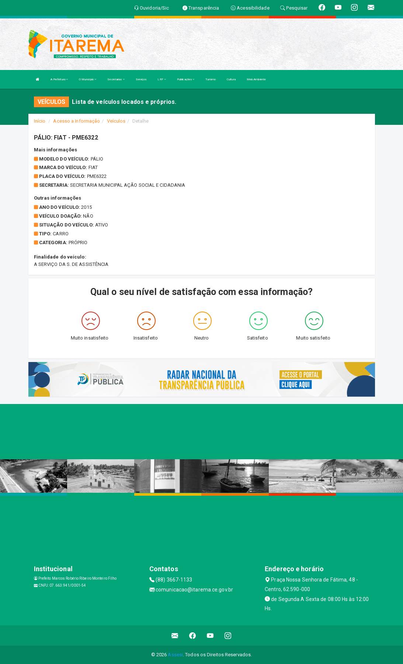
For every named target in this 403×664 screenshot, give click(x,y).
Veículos (116, 121)
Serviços (141, 79)
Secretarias (115, 79)
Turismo (210, 79)
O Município (87, 79)
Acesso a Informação (76, 121)
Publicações (185, 79)
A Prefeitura (59, 79)
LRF (161, 79)
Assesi (175, 654)
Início (40, 121)
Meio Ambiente (256, 79)
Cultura (231, 79)
